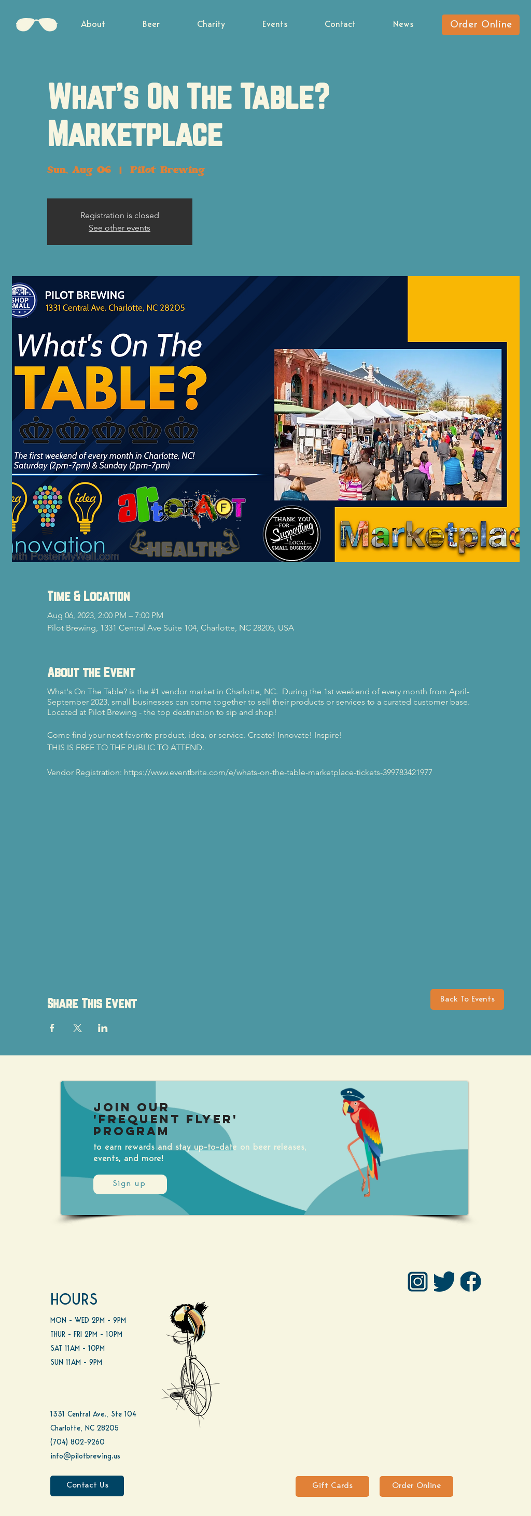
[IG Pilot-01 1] (418, 1281)
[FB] (470, 1281)
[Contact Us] (87, 1486)
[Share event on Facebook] (52, 1028)
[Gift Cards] (332, 1486)
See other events (119, 228)
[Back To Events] (467, 999)
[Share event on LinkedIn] (103, 1028)
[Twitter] (444, 1281)
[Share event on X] (77, 1028)
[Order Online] (481, 25)
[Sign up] (130, 1184)
